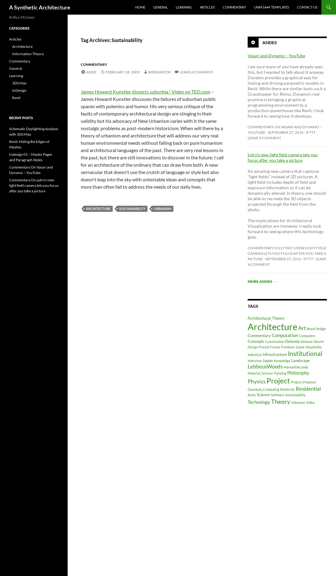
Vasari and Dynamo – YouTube (276, 55)
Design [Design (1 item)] (253, 347)
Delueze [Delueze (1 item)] (307, 341)
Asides (269, 42)
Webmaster (159, 72)
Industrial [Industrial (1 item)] (255, 355)
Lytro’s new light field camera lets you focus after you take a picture (283, 157)
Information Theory (28, 54)
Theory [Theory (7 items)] (280, 401)
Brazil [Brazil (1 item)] (311, 329)
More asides (262, 281)
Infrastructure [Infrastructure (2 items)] (275, 354)
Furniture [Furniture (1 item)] (288, 347)
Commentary (234, 7)
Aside (91, 72)
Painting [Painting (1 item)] (280, 373)
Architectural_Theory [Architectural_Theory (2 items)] (266, 318)
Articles (207, 7)
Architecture (98, 209)
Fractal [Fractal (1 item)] (264, 347)
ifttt (311, 132)
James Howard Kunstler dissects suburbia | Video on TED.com (145, 91)
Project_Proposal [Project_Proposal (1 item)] (303, 382)
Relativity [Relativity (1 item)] (287, 389)
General (160, 7)
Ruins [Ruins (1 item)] (252, 395)
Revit (16, 97)
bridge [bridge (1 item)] (321, 329)
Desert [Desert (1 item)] (319, 341)
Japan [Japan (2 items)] (268, 360)
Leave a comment (196, 72)
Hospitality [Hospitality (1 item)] (314, 347)
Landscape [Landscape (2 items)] (300, 360)
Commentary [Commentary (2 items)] (259, 335)
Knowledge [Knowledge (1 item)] (282, 361)
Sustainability (132, 209)
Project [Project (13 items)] (278, 380)
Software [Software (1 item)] (277, 395)
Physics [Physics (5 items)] (257, 381)
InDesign (19, 90)
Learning (184, 7)
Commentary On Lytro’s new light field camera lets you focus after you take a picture (287, 253)
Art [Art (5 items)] (302, 328)
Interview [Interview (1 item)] (255, 361)
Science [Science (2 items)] (263, 394)
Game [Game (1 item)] (300, 347)
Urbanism (162, 209)
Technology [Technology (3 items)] (259, 402)
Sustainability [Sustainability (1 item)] (295, 395)
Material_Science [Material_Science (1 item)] (260, 373)
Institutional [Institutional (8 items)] (305, 353)
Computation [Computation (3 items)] (285, 335)
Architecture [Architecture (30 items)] (272, 326)
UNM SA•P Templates (271, 7)
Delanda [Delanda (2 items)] (292, 341)
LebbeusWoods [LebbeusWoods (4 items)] (265, 366)
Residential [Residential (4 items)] (308, 389)
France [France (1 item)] (275, 347)
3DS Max (19, 83)
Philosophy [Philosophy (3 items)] (298, 372)
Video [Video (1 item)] (310, 402)
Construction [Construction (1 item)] (274, 341)
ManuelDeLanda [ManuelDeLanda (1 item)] (296, 367)
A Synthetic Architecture (39, 7)
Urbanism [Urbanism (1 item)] (298, 402)
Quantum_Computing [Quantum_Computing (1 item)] (263, 389)
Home (140, 7)
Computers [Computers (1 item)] (307, 336)
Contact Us (307, 7)
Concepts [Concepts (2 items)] (256, 341)
